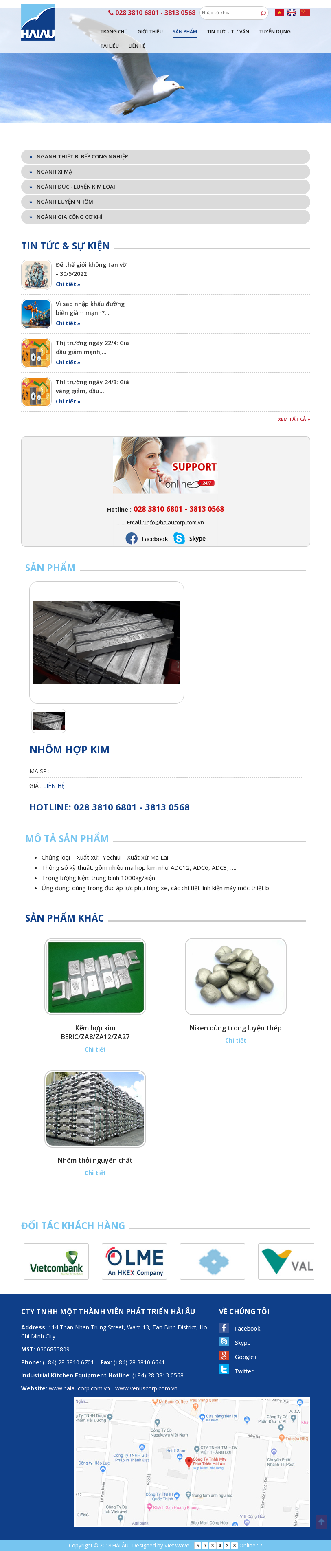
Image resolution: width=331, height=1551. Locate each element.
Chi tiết (95, 1049)
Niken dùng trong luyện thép (236, 1027)
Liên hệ (137, 45)
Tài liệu (109, 45)
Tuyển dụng (275, 31)
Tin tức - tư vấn (228, 31)
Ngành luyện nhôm (61, 201)
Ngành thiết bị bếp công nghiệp (78, 156)
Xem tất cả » (294, 419)
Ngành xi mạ (50, 171)
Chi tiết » (68, 284)
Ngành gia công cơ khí (66, 216)
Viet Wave (176, 1545)
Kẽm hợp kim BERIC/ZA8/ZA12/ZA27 (95, 1032)
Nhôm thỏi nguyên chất (95, 1160)
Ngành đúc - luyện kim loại (72, 186)
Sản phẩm (185, 31)
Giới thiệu (150, 31)
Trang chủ (114, 31)
